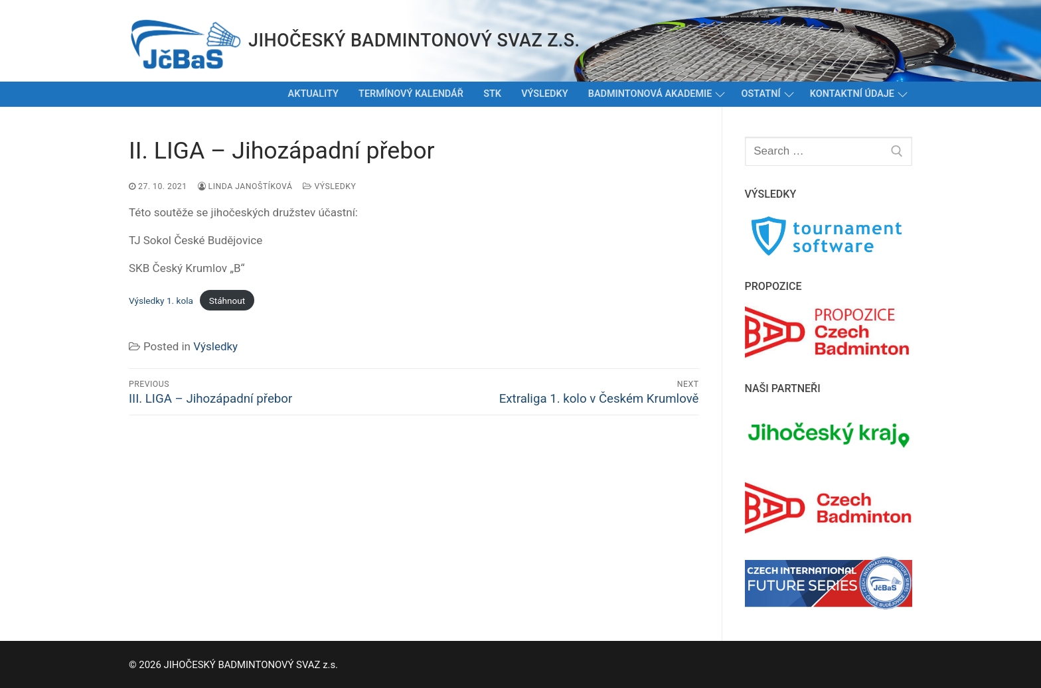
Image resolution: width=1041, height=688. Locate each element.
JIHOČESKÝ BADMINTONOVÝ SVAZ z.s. (414, 40)
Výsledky (329, 186)
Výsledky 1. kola (161, 300)
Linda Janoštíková (245, 186)
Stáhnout (227, 300)
